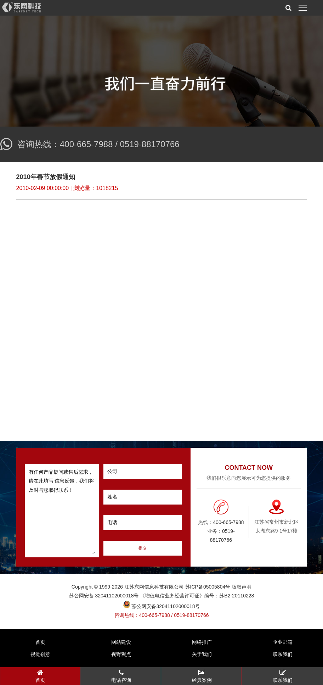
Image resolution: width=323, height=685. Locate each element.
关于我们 (202, 654)
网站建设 (121, 642)
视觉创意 (40, 654)
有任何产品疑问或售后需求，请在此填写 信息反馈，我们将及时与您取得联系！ (62, 511)
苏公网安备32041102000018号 (161, 606)
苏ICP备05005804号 (208, 587)
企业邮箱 (283, 642)
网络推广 (202, 642)
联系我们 (283, 654)
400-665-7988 (86, 144)
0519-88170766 (149, 144)
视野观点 (121, 654)
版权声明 (241, 587)
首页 (40, 642)
